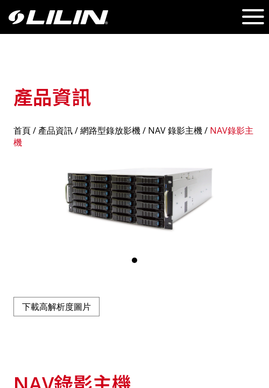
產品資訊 (55, 130)
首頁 (22, 130)
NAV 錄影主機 (175, 130)
